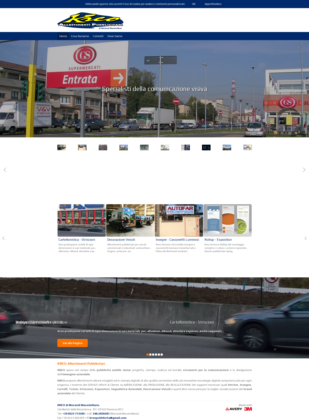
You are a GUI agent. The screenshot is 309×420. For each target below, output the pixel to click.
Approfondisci (213, 3)
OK (194, 3)
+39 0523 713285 (73, 413)
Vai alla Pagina (72, 343)
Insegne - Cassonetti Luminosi (177, 240)
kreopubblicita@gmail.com (108, 417)
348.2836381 (101, 413)
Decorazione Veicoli (74, 185)
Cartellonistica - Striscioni (209, 187)
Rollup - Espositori (218, 240)
